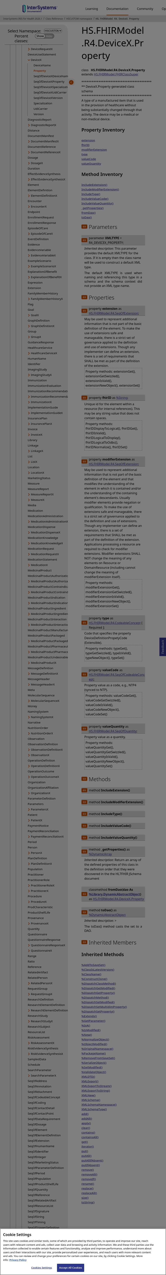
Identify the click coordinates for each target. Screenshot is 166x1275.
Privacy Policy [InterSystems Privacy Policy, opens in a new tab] (18, 1263)
